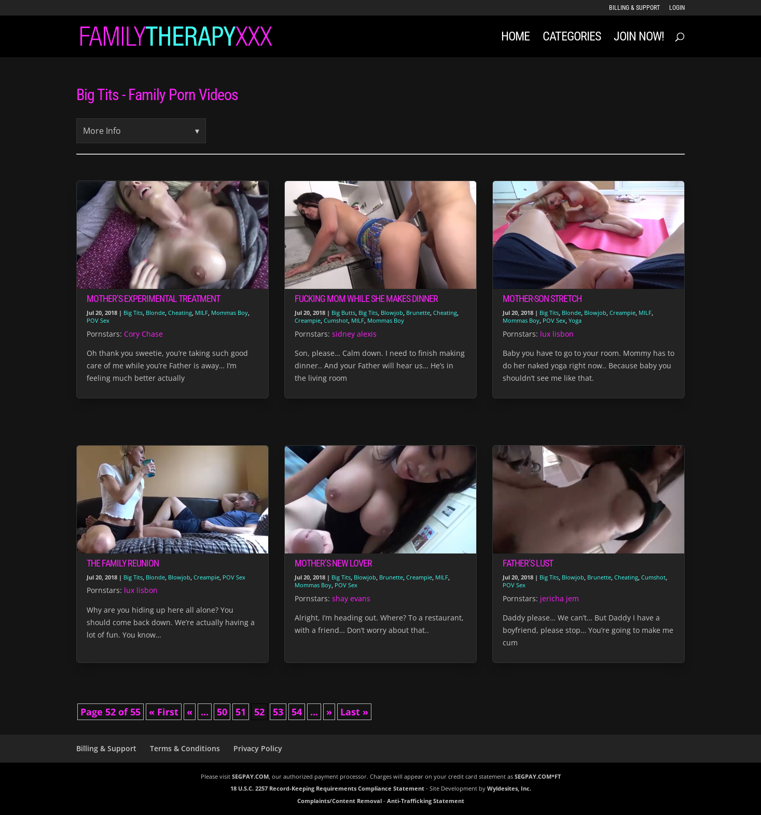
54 (297, 712)
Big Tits (133, 312)
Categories (572, 38)
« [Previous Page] (189, 712)
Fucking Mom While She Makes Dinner (366, 298)
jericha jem (559, 598)
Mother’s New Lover (333, 563)
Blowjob (392, 312)
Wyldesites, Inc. (509, 788)
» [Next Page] (329, 712)
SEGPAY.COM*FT (538, 776)
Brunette (418, 312)
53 (278, 712)
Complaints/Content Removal (339, 801)
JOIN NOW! (639, 38)
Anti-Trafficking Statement (425, 801)
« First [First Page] (163, 712)
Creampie (308, 320)
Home (515, 38)
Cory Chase (143, 334)
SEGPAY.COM (250, 776)
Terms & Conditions (185, 748)
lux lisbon (557, 334)
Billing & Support (634, 8)
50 (222, 712)
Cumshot (336, 320)
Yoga (575, 320)
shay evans (351, 598)
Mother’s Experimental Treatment (153, 298)
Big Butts (343, 312)
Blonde (155, 312)
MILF (201, 312)
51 (241, 712)
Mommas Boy (229, 312)
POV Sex (98, 320)
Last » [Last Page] (354, 712)
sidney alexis (354, 334)
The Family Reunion (123, 563)
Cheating (180, 312)
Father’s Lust (528, 563)
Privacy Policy (257, 748)
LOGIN (677, 8)
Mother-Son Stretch (542, 298)
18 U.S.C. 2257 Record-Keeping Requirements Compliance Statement (327, 788)
